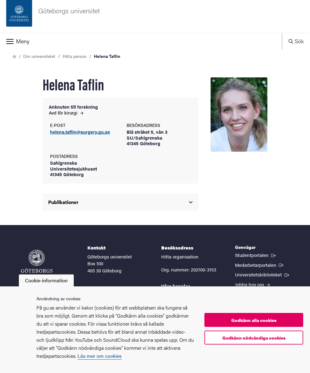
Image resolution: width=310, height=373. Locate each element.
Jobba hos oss (252, 284)
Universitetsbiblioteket (262, 274)
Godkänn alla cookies (254, 320)
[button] (141, 41)
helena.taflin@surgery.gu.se (80, 132)
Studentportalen (256, 254)
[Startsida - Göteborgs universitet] (155, 16)
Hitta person (74, 56)
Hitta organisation (180, 256)
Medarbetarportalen (260, 264)
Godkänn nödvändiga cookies (254, 338)
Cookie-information (46, 280)
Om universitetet (39, 56)
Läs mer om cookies (100, 355)
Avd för (66, 112)
